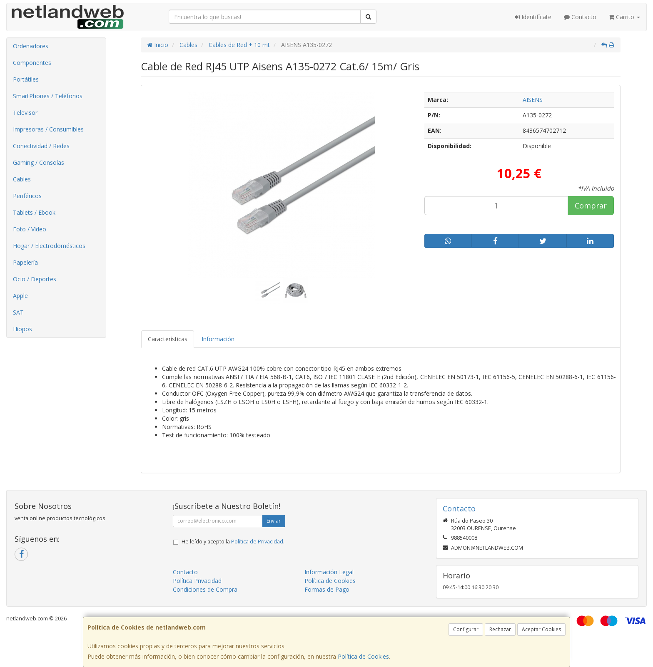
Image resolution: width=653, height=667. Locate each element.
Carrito (624, 17)
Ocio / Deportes (34, 279)
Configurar (466, 629)
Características (167, 339)
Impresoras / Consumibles (48, 129)
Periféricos (27, 196)
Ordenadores (30, 46)
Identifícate (533, 17)
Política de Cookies (363, 656)
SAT (18, 312)
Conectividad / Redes (41, 146)
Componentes (32, 63)
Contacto (580, 17)
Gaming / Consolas (38, 162)
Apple (20, 296)
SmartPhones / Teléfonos (47, 96)
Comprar (591, 206)
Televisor (25, 113)
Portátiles (26, 79)
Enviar (274, 520)
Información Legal (329, 572)
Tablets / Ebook (34, 212)
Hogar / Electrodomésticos (49, 246)
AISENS (533, 100)
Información (218, 339)
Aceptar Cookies (541, 629)
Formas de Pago (326, 589)
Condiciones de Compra (205, 589)
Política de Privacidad (257, 541)
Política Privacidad (197, 581)
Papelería (25, 262)
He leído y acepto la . (233, 541)
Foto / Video (29, 229)
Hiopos (22, 329)
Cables (22, 179)
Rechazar (500, 629)
